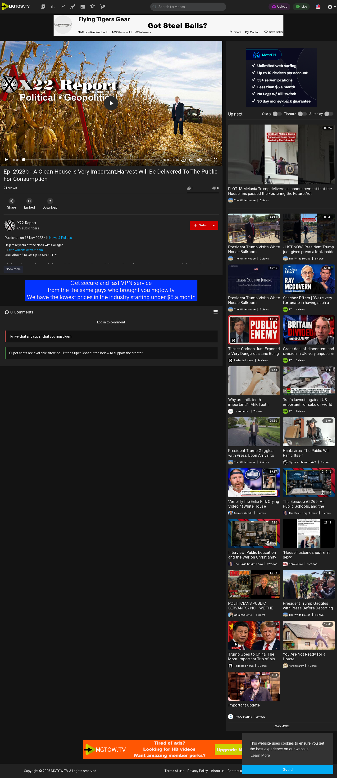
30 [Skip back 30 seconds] (183, 160)
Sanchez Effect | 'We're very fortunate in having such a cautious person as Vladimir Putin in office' (308, 304)
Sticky (266, 114)
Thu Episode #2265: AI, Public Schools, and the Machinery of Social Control (307, 506)
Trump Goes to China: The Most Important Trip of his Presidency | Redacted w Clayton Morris (251, 661)
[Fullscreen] (215, 159)
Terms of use (174, 771)
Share (12, 203)
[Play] (6, 159)
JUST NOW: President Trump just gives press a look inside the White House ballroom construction (308, 254)
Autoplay (316, 114)
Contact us (236, 771)
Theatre (290, 114)
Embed (31, 203)
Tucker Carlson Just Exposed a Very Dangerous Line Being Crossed (254, 353)
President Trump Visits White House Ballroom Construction (254, 252)
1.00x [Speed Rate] (176, 160)
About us (217, 771)
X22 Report (26, 223)
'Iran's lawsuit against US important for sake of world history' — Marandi (307, 404)
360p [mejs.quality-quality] (208, 160)
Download (53, 203)
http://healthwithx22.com (26, 250)
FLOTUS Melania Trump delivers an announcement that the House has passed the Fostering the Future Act (280, 191)
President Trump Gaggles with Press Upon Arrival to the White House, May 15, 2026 (251, 457)
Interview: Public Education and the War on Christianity (252, 554)
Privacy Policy (197, 771)
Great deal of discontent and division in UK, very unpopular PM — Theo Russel (308, 353)
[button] (318, 6)
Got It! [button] (288, 769)
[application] (111, 103)
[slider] (91, 159)
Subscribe (204, 225)
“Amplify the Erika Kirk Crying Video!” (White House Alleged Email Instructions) (253, 506)
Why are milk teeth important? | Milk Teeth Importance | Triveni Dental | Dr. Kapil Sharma (253, 406)
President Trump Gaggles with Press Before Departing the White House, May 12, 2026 (308, 610)
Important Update (244, 705)
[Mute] (199, 159)
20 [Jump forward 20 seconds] (192, 160)
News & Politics (60, 238)
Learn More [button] (260, 755)
